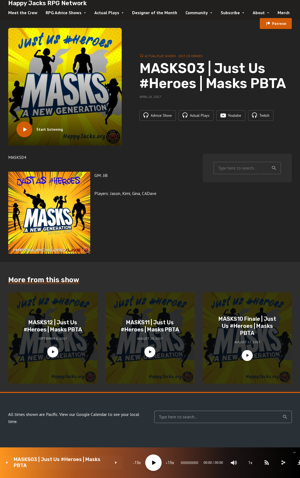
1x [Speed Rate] (237, 462)
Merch (284, 12)
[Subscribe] (253, 462)
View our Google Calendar (83, 414)
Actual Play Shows (160, 56)
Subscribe (230, 12)
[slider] (170, 462)
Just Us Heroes (191, 56)
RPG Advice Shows (63, 12)
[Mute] (220, 462)
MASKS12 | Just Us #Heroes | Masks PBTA (53, 326)
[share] (270, 462)
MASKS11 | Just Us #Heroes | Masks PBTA (150, 326)
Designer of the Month (154, 12)
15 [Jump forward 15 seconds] (144, 462)
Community (196, 12)
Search (274, 168)
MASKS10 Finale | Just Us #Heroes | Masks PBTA (247, 326)
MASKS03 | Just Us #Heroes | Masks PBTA (49, 462)
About (259, 12)
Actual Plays (106, 12)
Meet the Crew (22, 12)
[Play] (128, 462)
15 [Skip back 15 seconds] (111, 462)
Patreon (279, 23)
